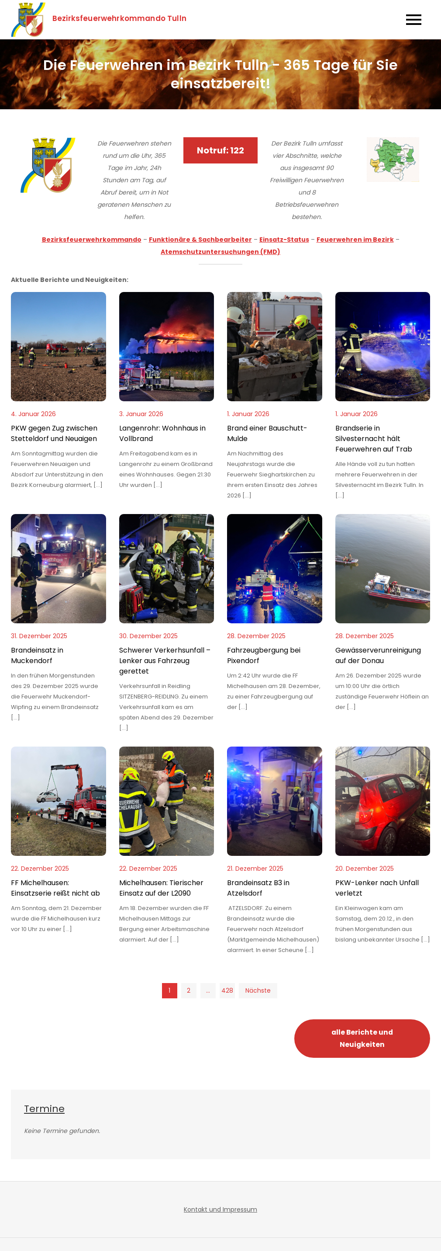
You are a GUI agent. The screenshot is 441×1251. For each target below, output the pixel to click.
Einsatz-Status (284, 239)
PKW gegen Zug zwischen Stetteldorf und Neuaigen (54, 433)
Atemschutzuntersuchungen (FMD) (220, 251)
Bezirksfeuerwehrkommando (91, 239)
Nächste (258, 990)
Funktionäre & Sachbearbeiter (200, 239)
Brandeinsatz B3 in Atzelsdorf (258, 888)
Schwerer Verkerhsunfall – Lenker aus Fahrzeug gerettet (164, 660)
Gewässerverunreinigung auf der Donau (378, 655)
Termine (44, 1108)
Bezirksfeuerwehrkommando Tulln (120, 18)
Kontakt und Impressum (220, 1209)
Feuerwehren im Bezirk (355, 239)
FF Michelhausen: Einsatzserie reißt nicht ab (55, 888)
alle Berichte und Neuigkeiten (362, 1038)
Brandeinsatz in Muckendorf (37, 655)
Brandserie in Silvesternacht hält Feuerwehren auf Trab (373, 438)
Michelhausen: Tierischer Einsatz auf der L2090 (161, 888)
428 (227, 990)
